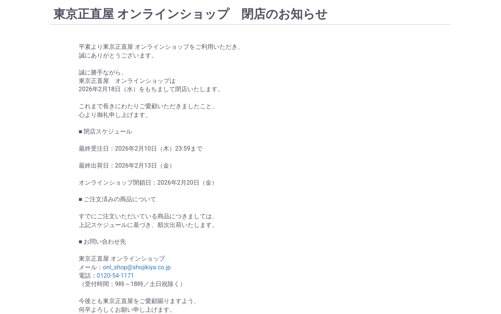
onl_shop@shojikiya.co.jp (137, 267)
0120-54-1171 (115, 275)
